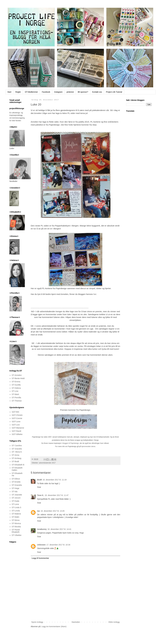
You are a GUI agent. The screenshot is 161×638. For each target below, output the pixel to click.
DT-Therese (17, 401)
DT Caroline (17, 445)
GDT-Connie (17, 418)
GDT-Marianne (18, 428)
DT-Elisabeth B (18, 465)
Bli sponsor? (83, 92)
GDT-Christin (17, 415)
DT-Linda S (16, 507)
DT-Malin (15, 517)
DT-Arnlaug (16, 458)
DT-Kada (15, 501)
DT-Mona (16, 520)
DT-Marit (15, 394)
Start (9, 92)
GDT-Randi (16, 431)
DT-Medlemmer (31, 92)
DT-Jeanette (17, 495)
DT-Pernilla (16, 397)
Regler (18, 92)
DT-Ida (14, 491)
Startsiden (76, 622)
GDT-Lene (16, 421)
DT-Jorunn (16, 498)
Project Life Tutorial (114, 92)
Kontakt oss (97, 92)
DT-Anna (15, 455)
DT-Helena (16, 388)
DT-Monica (16, 523)
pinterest (70, 92)
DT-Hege (15, 488)
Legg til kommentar (40, 558)
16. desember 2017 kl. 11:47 (56, 495)
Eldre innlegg (114, 622)
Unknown (41, 545)
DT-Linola (16, 511)
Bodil (39, 480)
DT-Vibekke (16, 535)
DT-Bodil (15, 461)
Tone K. (40, 495)
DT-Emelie (16, 482)
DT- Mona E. (17, 452)
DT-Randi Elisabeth (16, 531)
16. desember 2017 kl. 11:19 (54, 480)
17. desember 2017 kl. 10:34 (58, 545)
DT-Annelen (17, 375)
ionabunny (42, 529)
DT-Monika (16, 527)
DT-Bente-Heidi (18, 378)
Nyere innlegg (37, 622)
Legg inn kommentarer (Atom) (53, 626)
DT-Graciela (17, 485)
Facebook (46, 92)
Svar (39, 487)
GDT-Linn (16, 425)
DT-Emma (16, 382)
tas (38, 511)
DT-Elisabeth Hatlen (17, 469)
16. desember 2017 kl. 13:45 (52, 511)
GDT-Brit (15, 412)
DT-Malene (16, 514)
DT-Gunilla (16, 385)
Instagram (58, 92)
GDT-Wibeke (17, 434)
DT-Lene (15, 504)
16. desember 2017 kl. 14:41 (59, 529)
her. (95, 294)
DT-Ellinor (16, 479)
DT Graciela (17, 449)
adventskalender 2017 (47, 463)
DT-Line (15, 391)
